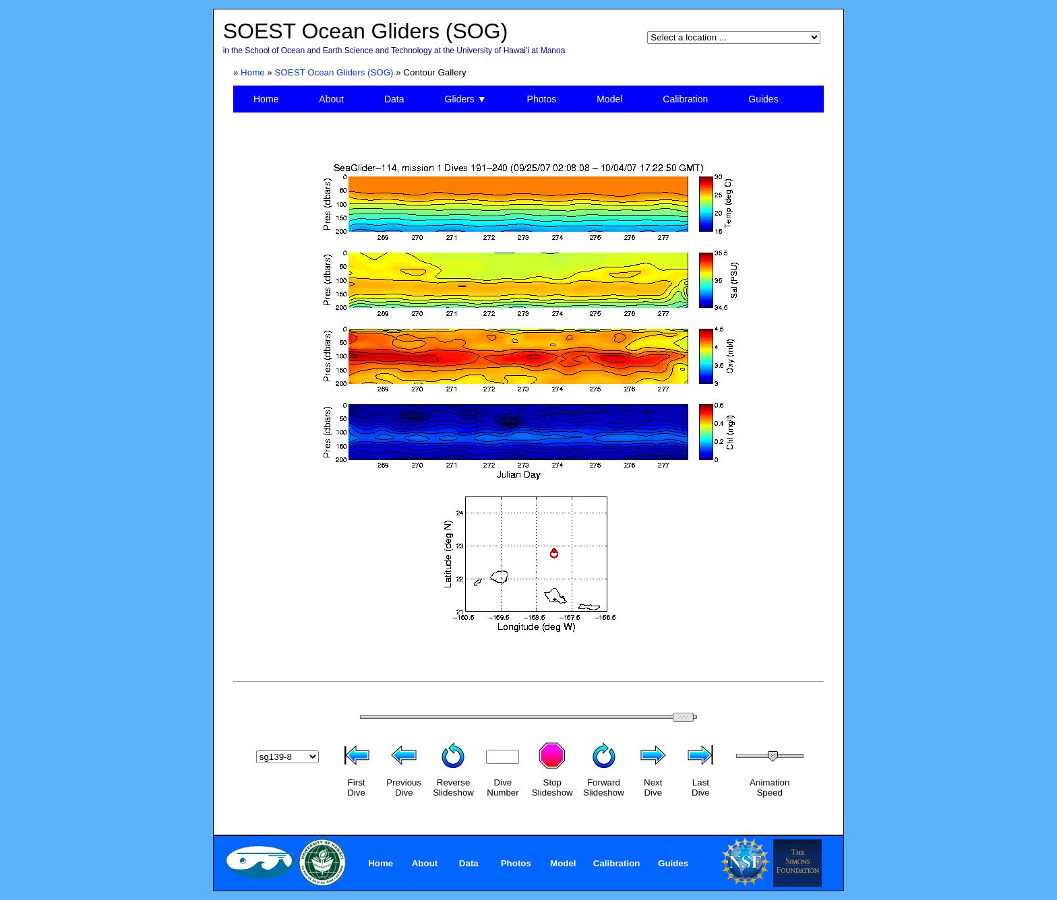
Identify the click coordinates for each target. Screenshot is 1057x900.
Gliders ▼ (466, 99)
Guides (763, 99)
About (331, 99)
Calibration (685, 99)
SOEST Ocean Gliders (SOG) (334, 72)
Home (253, 72)
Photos (542, 99)
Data (394, 99)
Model (609, 99)
